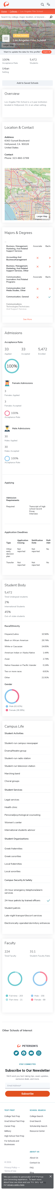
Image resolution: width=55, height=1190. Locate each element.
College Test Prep (12, 1116)
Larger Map (42, 216)
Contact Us (35, 1163)
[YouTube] (31, 1053)
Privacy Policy (10, 1167)
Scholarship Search (38, 1126)
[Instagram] (38, 1053)
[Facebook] (23, 1053)
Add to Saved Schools (27, 83)
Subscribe (27, 1093)
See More (27, 319)
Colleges (13, 11)
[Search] (42, 4)
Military (7, 1131)
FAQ (32, 1167)
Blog (32, 1172)
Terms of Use (10, 1171)
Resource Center (37, 1131)
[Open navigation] (48, 4)
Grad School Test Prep (14, 1121)
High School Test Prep (14, 1136)
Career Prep (9, 1126)
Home (4, 11)
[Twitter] (16, 1053)
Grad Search (35, 1121)
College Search (36, 1116)
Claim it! (46, 52)
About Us (34, 1158)
